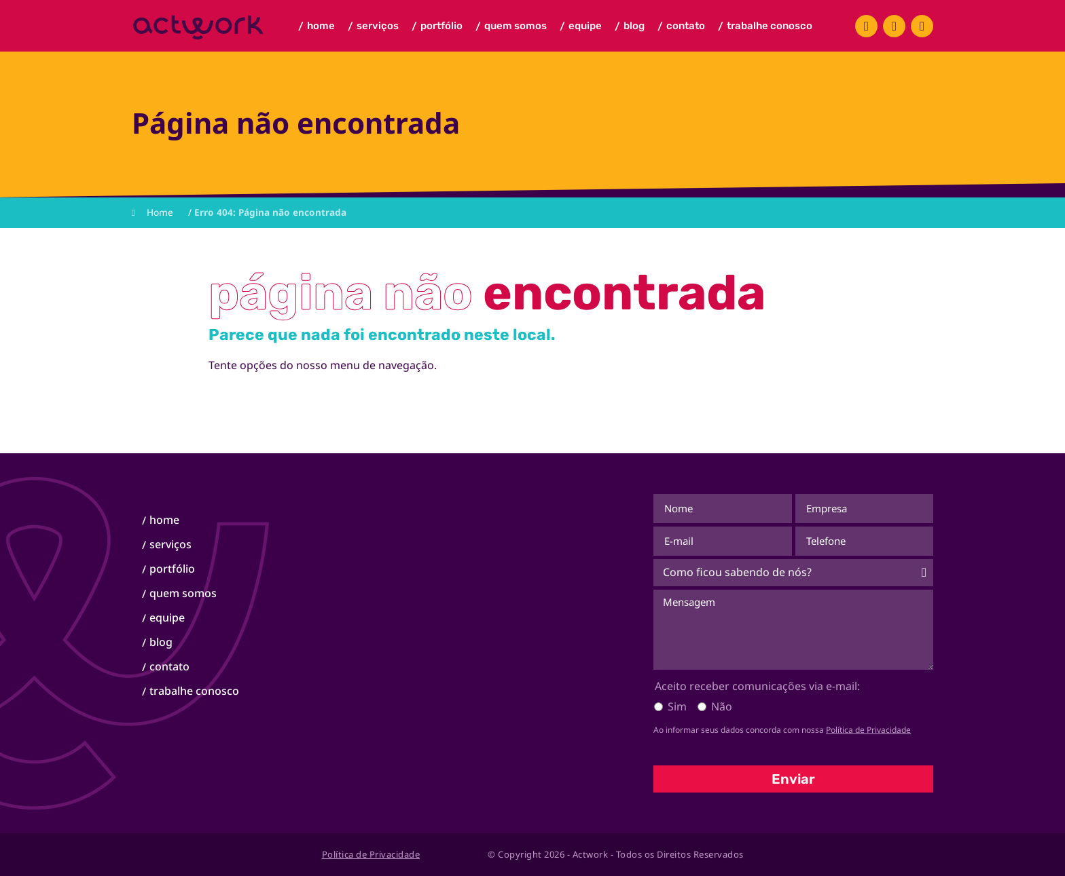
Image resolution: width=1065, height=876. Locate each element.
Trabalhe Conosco (765, 26)
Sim (677, 706)
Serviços (373, 26)
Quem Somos (511, 26)
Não (721, 706)
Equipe (581, 26)
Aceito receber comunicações (757, 686)
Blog (630, 26)
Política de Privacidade (868, 730)
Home (317, 26)
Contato (681, 26)
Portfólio (437, 26)
